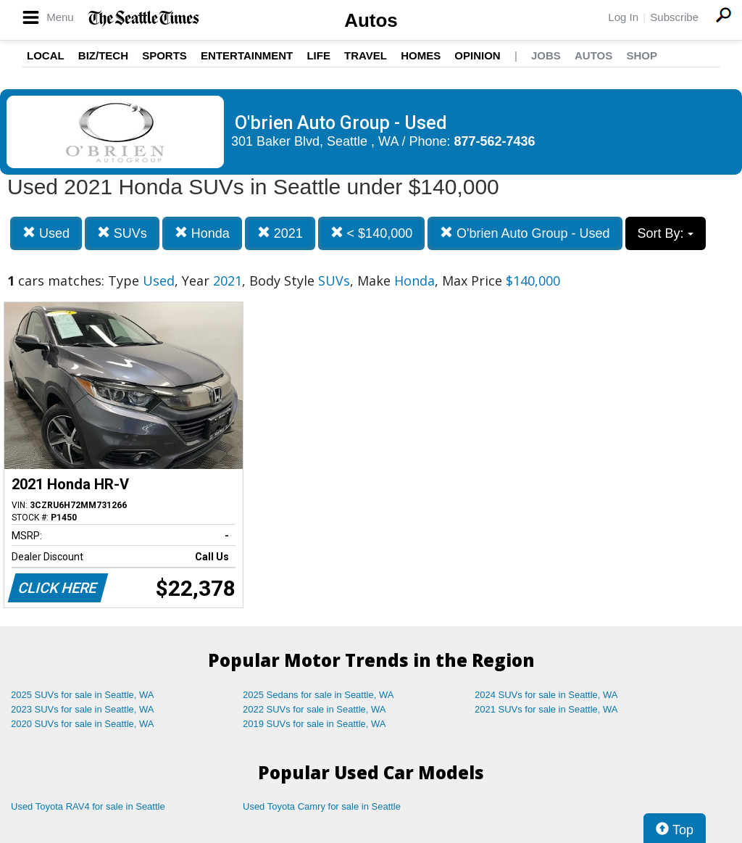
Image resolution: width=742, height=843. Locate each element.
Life (318, 55)
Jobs (546, 55)
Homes (421, 55)
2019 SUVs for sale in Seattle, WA (314, 723)
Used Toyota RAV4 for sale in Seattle (88, 806)
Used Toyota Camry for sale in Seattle (322, 806)
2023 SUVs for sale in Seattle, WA (82, 709)
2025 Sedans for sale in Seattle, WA (318, 694)
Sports (164, 55)
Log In (623, 17)
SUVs (122, 233)
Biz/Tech (103, 55)
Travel (365, 55)
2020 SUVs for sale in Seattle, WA (82, 723)
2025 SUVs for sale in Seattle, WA (82, 694)
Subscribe (674, 17)
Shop (641, 55)
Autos (371, 20)
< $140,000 (371, 233)
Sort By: (665, 233)
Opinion (477, 55)
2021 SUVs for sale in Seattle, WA (546, 709)
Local (45, 55)
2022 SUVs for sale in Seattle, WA (314, 709)
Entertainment (247, 55)
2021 (280, 233)
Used (46, 233)
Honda (202, 233)
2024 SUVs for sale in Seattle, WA (546, 694)
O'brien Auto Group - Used (525, 233)
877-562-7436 (494, 141)
